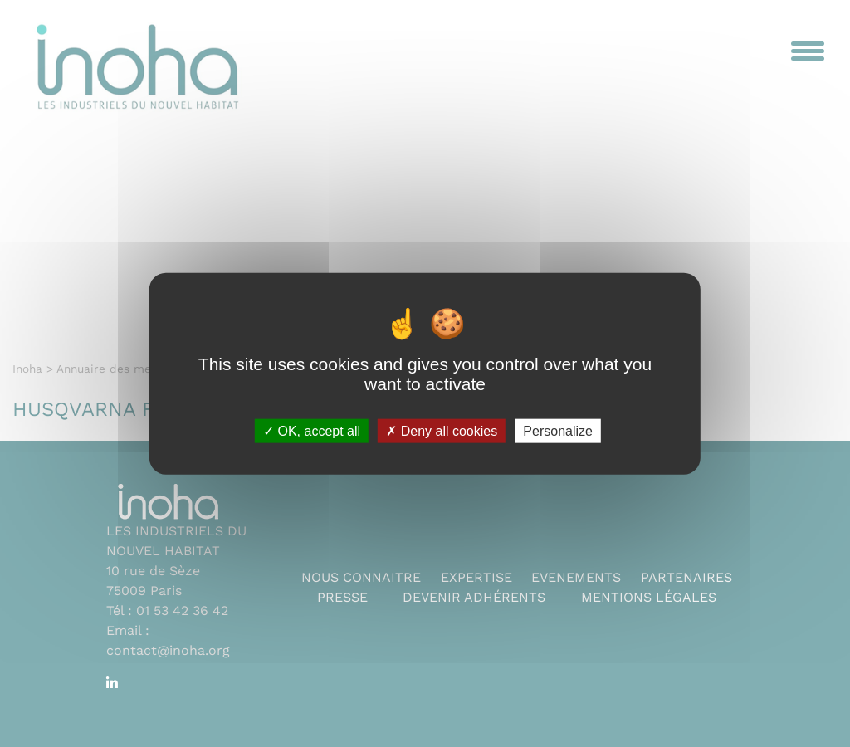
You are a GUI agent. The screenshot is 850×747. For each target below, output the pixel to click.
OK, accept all (311, 430)
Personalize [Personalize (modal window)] (558, 430)
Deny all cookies (441, 430)
